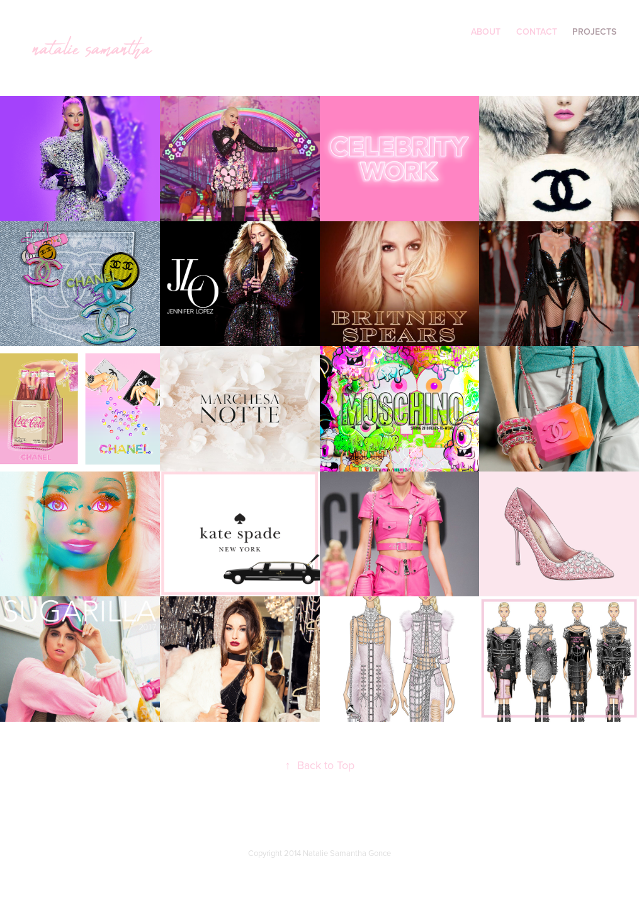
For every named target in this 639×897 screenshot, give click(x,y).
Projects (594, 31)
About (485, 31)
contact (536, 31)
